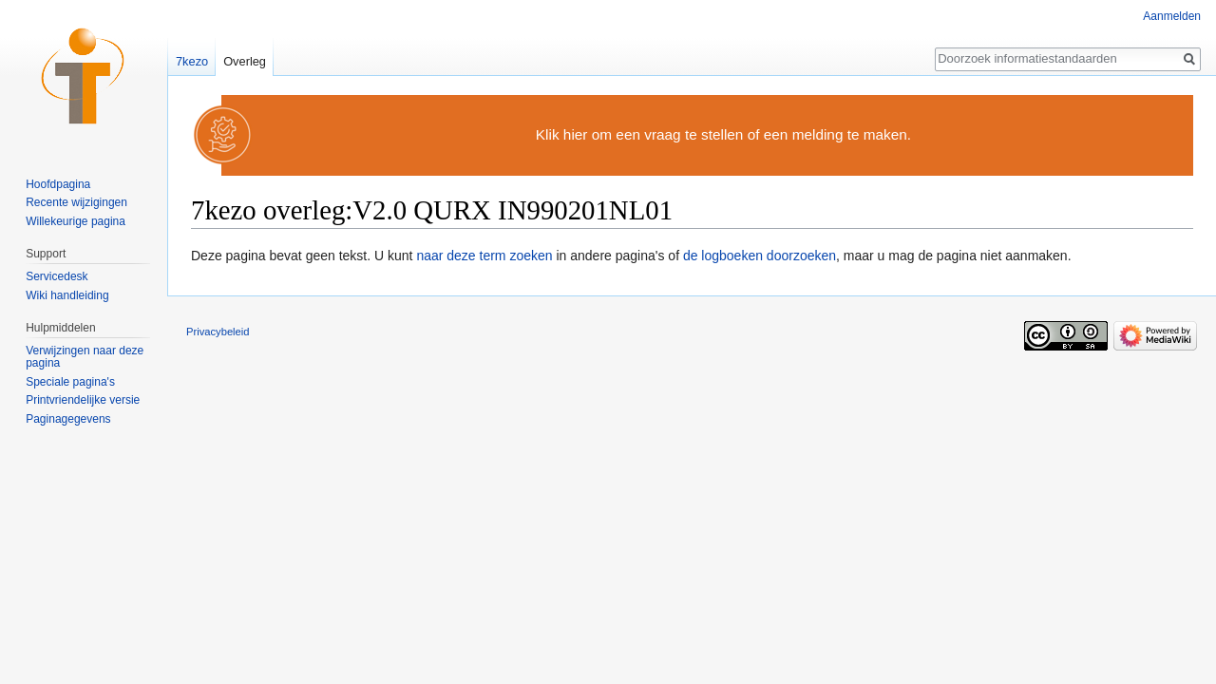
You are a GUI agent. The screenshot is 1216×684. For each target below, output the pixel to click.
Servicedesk (56, 276)
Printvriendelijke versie (83, 400)
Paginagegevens (68, 419)
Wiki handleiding (67, 295)
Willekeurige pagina (75, 221)
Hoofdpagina (58, 184)
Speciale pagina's (70, 382)
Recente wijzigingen (76, 202)
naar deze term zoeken (484, 255)
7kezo (192, 61)
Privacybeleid (218, 331)
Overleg (244, 61)
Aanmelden (1172, 16)
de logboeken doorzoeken (759, 255)
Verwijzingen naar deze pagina (84, 357)
